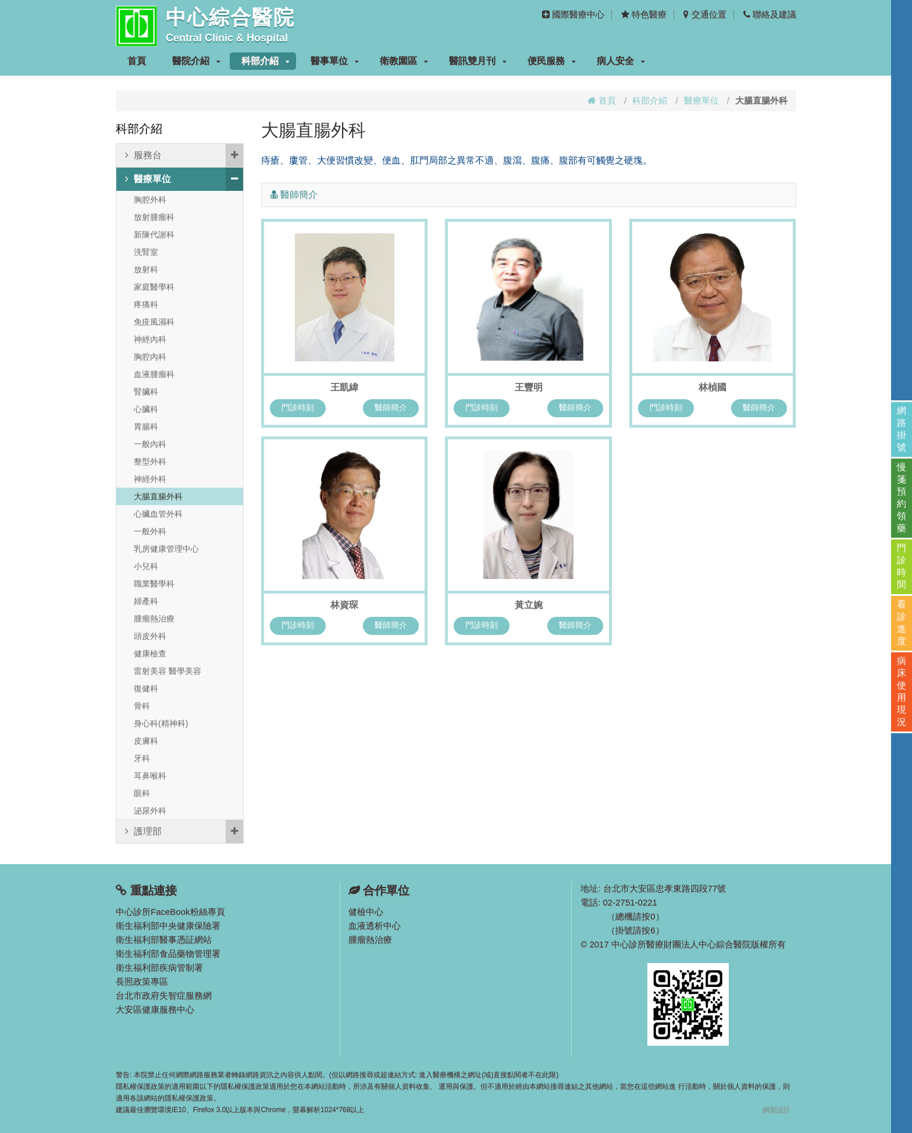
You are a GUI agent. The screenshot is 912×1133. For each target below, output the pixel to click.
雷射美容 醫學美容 (167, 671)
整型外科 (150, 461)
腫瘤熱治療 (154, 618)
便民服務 (552, 61)
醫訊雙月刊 (478, 61)
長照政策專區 (142, 981)
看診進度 (901, 622)
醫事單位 (335, 61)
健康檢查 (150, 653)
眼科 (142, 793)
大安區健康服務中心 (155, 1009)
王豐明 (529, 387)
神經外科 (150, 479)
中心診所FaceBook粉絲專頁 (170, 912)
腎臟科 (146, 391)
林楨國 (712, 387)
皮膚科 (146, 740)
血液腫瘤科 (154, 374)
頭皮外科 (150, 636)
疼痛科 (146, 304)
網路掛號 (901, 429)
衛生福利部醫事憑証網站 (164, 939)
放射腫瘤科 (154, 217)
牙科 (142, 758)
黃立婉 (529, 605)
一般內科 (150, 444)
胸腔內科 (150, 356)
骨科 (142, 706)
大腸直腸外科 (158, 496)
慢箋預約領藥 (901, 497)
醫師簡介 (391, 407)
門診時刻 (298, 407)
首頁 (136, 61)
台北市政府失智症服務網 (164, 995)
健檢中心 (365, 912)
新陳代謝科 (154, 234)
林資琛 (344, 605)
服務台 (184, 155)
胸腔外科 (150, 199)
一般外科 (150, 531)
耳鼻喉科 (150, 775)
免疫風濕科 (154, 321)
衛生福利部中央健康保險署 (168, 925)
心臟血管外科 (158, 513)
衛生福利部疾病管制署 (159, 967)
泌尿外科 (150, 810)
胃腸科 (146, 426)
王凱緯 (344, 387)
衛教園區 (404, 61)
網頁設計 (776, 1110)
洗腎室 (146, 252)
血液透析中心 (374, 925)
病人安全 (621, 61)
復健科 (146, 688)
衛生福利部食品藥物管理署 (168, 953)
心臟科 (146, 409)
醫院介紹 (196, 61)
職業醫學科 (154, 583)
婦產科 (146, 601)
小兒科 (146, 566)
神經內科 (150, 339)
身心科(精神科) (161, 723)
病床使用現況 (901, 691)
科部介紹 (265, 61)
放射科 (146, 269)
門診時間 (901, 566)
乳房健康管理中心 (166, 548)
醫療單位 (701, 100)
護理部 (184, 831)
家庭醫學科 (154, 287)
